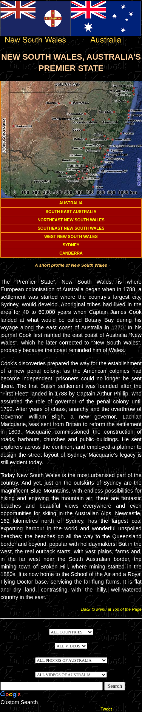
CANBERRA (71, 253)
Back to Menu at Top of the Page (111, 609)
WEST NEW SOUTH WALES (70, 236)
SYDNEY (71, 244)
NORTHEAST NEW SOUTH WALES (70, 220)
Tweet (106, 709)
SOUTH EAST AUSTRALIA (71, 211)
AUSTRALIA (71, 203)
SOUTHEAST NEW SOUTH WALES (71, 228)
